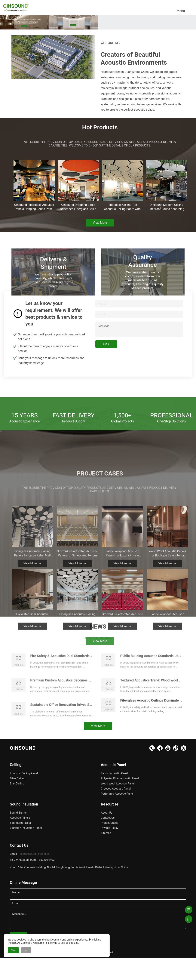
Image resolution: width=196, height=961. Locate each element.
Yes (13, 950)
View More (100, 223)
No (26, 950)
